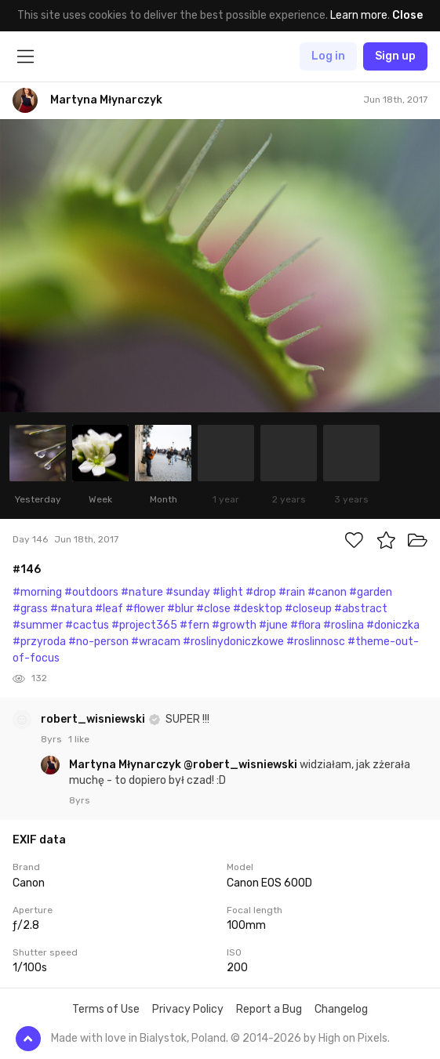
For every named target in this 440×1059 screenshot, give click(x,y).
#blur (180, 608)
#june (273, 625)
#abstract (360, 608)
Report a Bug (269, 1009)
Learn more (358, 15)
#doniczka (393, 625)
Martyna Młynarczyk (126, 764)
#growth (234, 625)
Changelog (341, 1009)
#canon (327, 592)
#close (213, 608)
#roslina (343, 625)
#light (228, 592)
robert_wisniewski (94, 719)
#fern (194, 625)
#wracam (155, 641)
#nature (142, 592)
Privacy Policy (188, 1009)
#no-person (98, 641)
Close (407, 15)
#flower (145, 608)
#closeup (308, 608)
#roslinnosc (315, 641)
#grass (30, 608)
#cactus (87, 625)
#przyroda (39, 641)
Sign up (395, 56)
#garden (370, 592)
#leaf (109, 608)
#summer (38, 625)
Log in (328, 56)
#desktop (257, 608)
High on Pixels (352, 1038)
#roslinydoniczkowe (233, 641)
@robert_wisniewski (240, 764)
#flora (305, 625)
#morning (37, 592)
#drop (260, 592)
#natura (71, 608)
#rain (291, 592)
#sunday (187, 592)
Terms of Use (106, 1009)
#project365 (144, 625)
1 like (78, 739)
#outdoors (91, 592)
